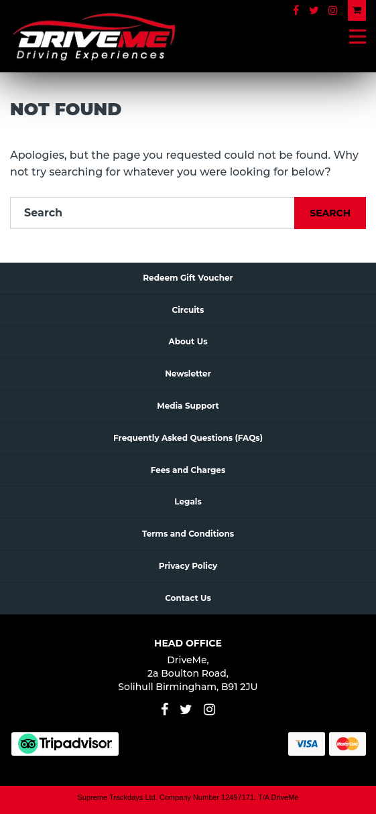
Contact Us (188, 598)
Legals (188, 501)
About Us (187, 341)
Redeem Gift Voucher (188, 278)
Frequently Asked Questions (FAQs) (188, 438)
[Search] (152, 213)
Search (330, 213)
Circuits (188, 310)
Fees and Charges (188, 470)
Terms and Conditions (188, 534)
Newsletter (188, 373)
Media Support (188, 406)
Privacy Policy (188, 566)
